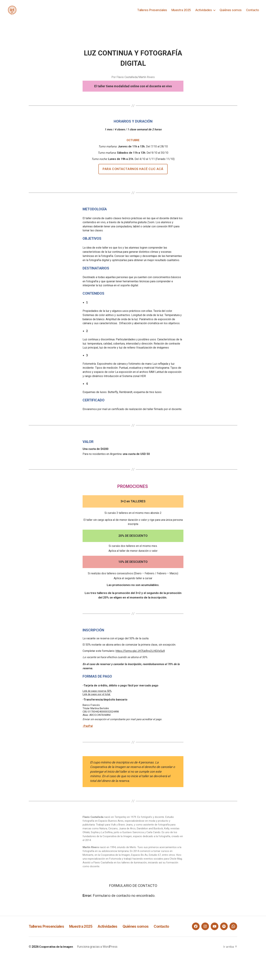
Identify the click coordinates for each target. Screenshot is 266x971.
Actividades (203, 12)
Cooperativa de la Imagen (57, 961)
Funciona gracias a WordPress (99, 961)
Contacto (252, 12)
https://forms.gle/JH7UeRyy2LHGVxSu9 (140, 656)
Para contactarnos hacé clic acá (133, 174)
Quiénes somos (231, 12)
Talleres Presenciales (152, 12)
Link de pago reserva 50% (97, 696)
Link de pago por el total (97, 699)
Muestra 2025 (181, 12)
